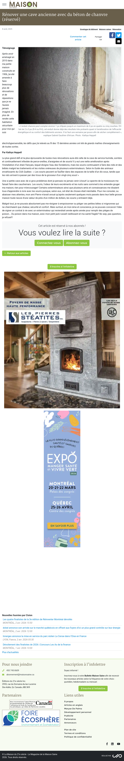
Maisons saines (105, 29)
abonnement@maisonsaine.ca (20, 674)
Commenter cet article (78, 38)
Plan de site (70, 729)
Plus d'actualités (10, 652)
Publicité (68, 715)
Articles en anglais (73, 705)
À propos (68, 701)
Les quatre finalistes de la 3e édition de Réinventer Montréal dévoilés (37, 619)
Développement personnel (77, 712)
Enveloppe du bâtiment (89, 29)
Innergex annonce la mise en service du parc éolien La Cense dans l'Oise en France (44, 636)
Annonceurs (70, 722)
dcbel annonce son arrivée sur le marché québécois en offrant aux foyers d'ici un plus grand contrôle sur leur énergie (61, 627)
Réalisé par (106, 756)
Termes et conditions (75, 733)
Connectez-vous (49, 243)
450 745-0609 (12, 670)
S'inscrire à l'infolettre (62, 266)
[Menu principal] (4, 4)
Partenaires (70, 719)
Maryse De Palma (73, 708)
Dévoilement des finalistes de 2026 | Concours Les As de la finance (36, 644)
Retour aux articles (16, 253)
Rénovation (116, 29)
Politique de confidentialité (78, 737)
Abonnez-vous (76, 243)
